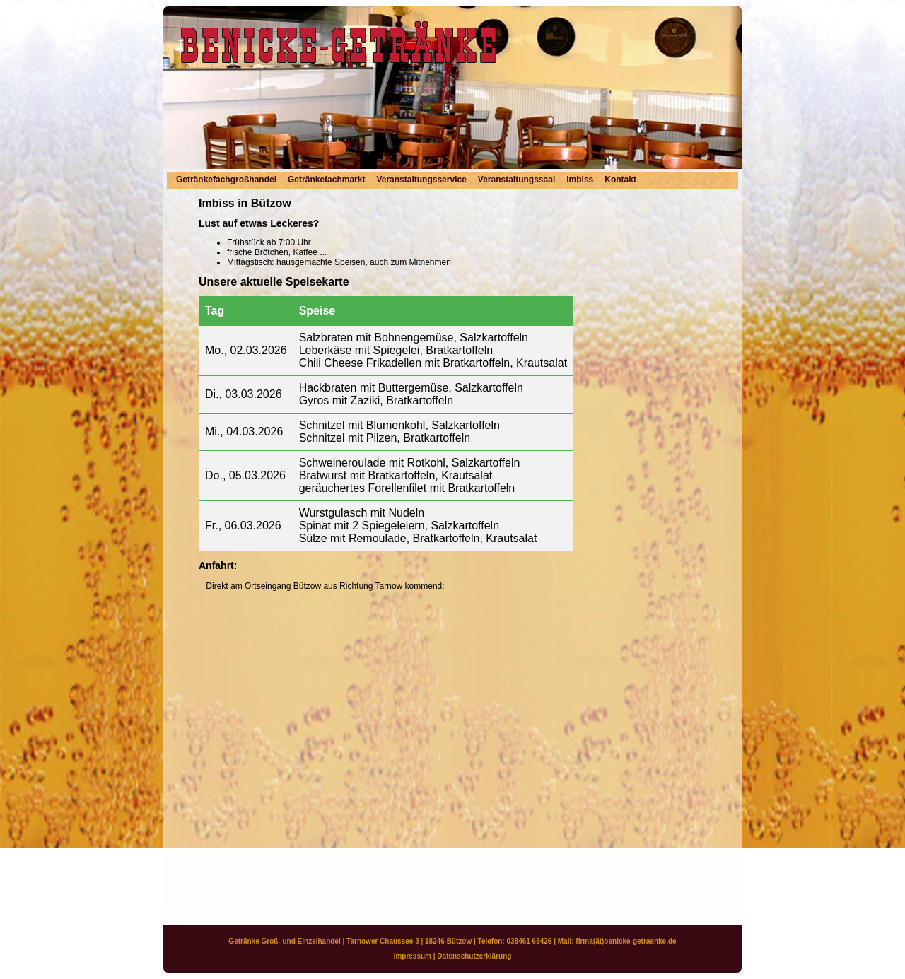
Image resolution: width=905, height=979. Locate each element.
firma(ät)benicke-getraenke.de (626, 941)
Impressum (412, 956)
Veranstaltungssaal (516, 179)
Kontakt (620, 179)
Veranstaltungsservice (421, 179)
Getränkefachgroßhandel (226, 179)
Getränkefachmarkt (326, 179)
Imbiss (579, 179)
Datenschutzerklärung (474, 956)
